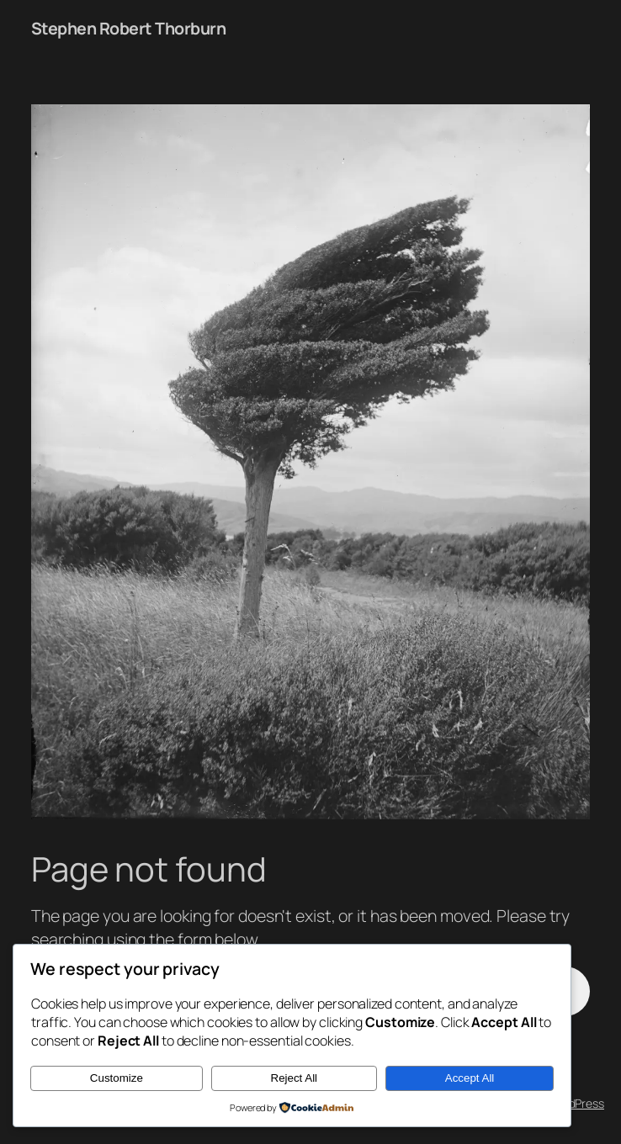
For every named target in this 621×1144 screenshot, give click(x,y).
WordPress (576, 1103)
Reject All (294, 1078)
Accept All (470, 1078)
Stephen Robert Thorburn (128, 28)
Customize (116, 1078)
